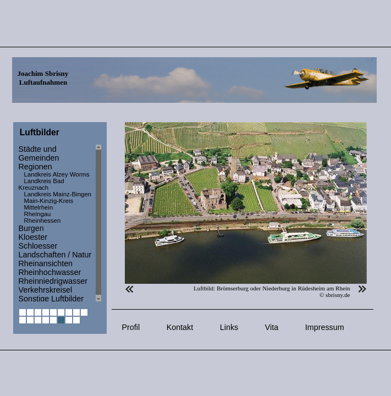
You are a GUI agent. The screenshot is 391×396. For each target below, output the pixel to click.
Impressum (324, 327)
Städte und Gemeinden (39, 153)
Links (229, 327)
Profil (131, 327)
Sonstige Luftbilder (51, 298)
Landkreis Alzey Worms (57, 174)
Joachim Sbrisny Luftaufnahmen (43, 77)
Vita (271, 327)
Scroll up (98, 147)
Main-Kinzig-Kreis (49, 200)
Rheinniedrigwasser (53, 281)
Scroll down (98, 298)
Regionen (35, 166)
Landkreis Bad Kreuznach (41, 184)
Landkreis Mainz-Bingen (58, 194)
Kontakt (180, 327)
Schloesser (38, 245)
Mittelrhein (38, 207)
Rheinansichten (46, 263)
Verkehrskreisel (46, 289)
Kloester (33, 237)
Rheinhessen (42, 220)
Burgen (31, 228)
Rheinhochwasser (50, 272)
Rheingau (37, 214)
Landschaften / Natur (55, 254)
